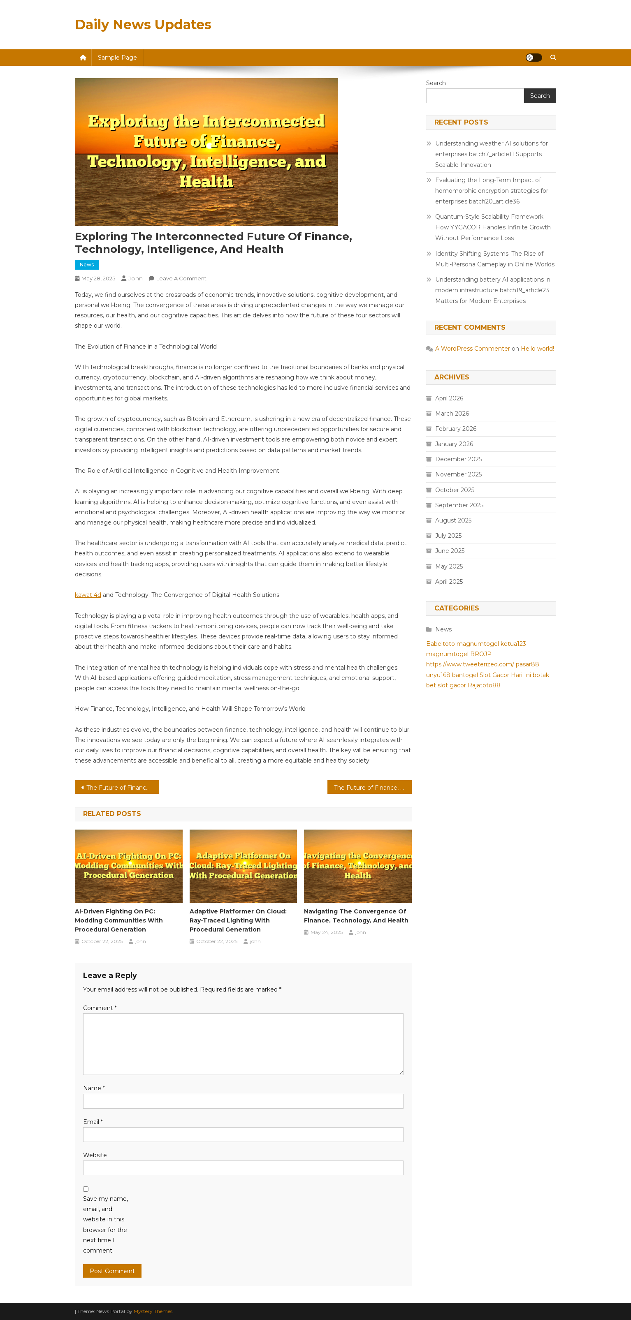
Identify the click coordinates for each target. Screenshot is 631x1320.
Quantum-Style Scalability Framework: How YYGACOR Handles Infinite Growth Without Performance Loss (493, 227)
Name (94, 1088)
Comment (100, 1008)
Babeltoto (440, 643)
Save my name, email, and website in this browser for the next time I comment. (105, 1224)
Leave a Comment (181, 278)
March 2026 (452, 413)
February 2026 (455, 428)
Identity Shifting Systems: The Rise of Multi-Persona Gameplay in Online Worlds (494, 259)
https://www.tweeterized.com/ (470, 664)
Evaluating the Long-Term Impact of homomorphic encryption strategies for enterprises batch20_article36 (491, 190)
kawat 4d (88, 595)
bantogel (465, 675)
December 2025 (458, 459)
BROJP (481, 654)
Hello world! (537, 348)
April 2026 (449, 398)
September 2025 (459, 505)
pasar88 (527, 664)
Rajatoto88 (484, 685)
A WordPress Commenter (472, 348)
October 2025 (454, 490)
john (135, 278)
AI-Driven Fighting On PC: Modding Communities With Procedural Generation (119, 920)
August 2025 (453, 520)
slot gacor (452, 685)
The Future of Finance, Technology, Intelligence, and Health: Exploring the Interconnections (373, 787)
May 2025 (449, 566)
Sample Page (117, 57)
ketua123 (513, 643)
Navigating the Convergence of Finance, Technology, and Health (356, 916)
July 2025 (448, 535)
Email (93, 1122)
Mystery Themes (153, 1311)
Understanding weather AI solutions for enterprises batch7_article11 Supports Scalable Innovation (491, 154)
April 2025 (449, 581)
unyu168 (438, 675)
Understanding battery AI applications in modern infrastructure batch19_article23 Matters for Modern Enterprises (492, 290)
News (87, 264)
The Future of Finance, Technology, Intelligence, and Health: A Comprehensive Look (122, 787)
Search (436, 83)
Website (95, 1155)
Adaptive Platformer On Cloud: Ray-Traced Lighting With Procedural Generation (238, 920)
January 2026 (454, 444)
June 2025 (449, 551)
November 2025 (458, 474)
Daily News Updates (143, 24)
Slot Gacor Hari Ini (505, 675)
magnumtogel (478, 643)
